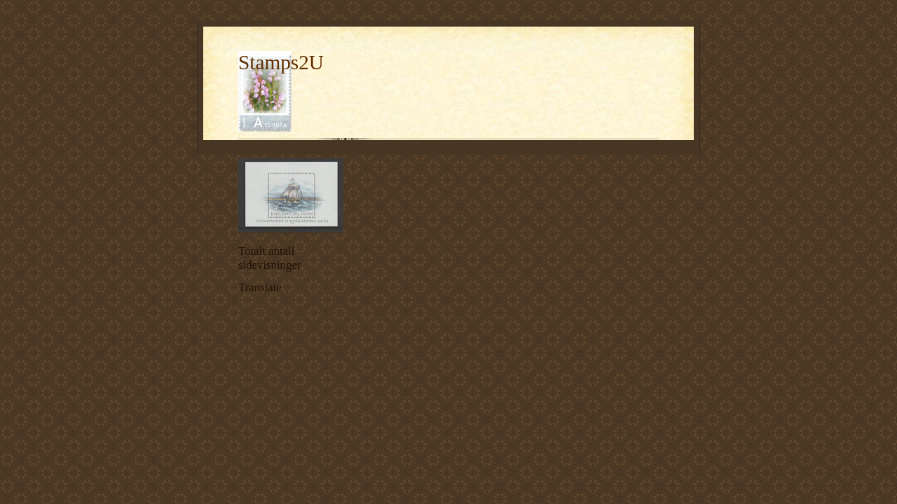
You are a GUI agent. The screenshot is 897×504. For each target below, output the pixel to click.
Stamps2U (281, 62)
